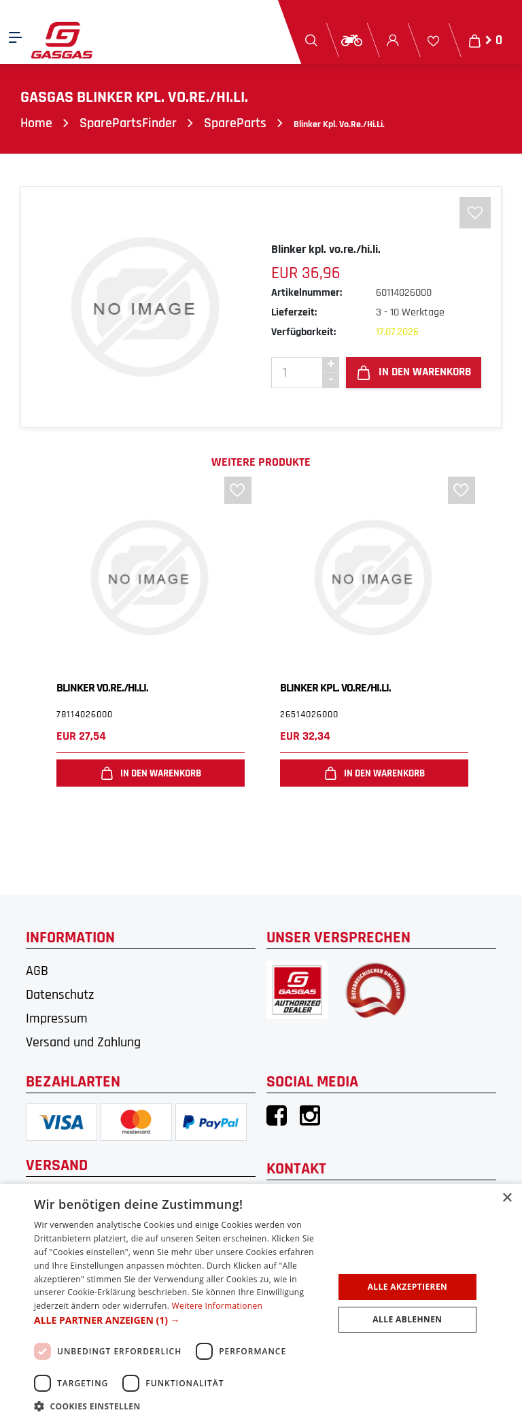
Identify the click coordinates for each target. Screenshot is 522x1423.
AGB (37, 971)
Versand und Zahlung (83, 1042)
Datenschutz (60, 995)
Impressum (57, 1018)
